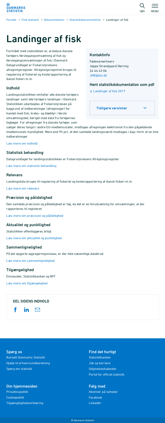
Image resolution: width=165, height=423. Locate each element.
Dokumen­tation (54, 19)
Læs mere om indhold (22, 143)
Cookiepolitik (15, 397)
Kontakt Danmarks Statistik (25, 357)
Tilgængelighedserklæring (24, 403)
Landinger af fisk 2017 (109, 91)
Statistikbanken (100, 357)
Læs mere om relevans (22, 188)
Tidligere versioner (111, 108)
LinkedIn (95, 403)
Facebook (95, 397)
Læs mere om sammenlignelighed (30, 260)
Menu (155, 9)
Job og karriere (99, 363)
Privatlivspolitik (17, 391)
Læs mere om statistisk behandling (31, 166)
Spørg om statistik (19, 368)
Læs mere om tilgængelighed (27, 283)
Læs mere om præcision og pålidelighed (34, 215)
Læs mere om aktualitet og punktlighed (34, 238)
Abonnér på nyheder (103, 391)
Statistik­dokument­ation (85, 19)
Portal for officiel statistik (106, 374)
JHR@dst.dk (98, 75)
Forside (11, 19)
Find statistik (30, 19)
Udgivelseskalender (103, 368)
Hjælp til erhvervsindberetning (28, 363)
